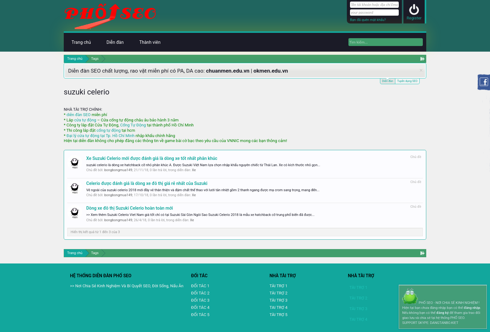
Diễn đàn (387, 81)
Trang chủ (81, 42)
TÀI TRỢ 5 (278, 314)
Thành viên (150, 42)
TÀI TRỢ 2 (278, 293)
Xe (194, 170)
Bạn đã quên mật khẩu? (368, 20)
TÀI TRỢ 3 (278, 300)
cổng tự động (109, 130)
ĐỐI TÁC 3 (200, 300)
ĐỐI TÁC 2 (200, 293)
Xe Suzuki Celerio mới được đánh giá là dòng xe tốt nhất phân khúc (151, 158)
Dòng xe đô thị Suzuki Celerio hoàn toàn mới (129, 208)
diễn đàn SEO (79, 114)
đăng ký (442, 313)
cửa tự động (85, 120)
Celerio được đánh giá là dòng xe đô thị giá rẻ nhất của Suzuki (147, 183)
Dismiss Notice (421, 70)
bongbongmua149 (118, 170)
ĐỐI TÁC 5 (200, 314)
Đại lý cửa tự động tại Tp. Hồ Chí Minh (101, 135)
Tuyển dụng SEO (407, 81)
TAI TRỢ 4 (278, 307)
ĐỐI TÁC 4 (200, 307)
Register (414, 18)
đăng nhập (472, 308)
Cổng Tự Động (133, 125)
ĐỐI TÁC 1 (200, 285)
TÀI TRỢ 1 (278, 285)
